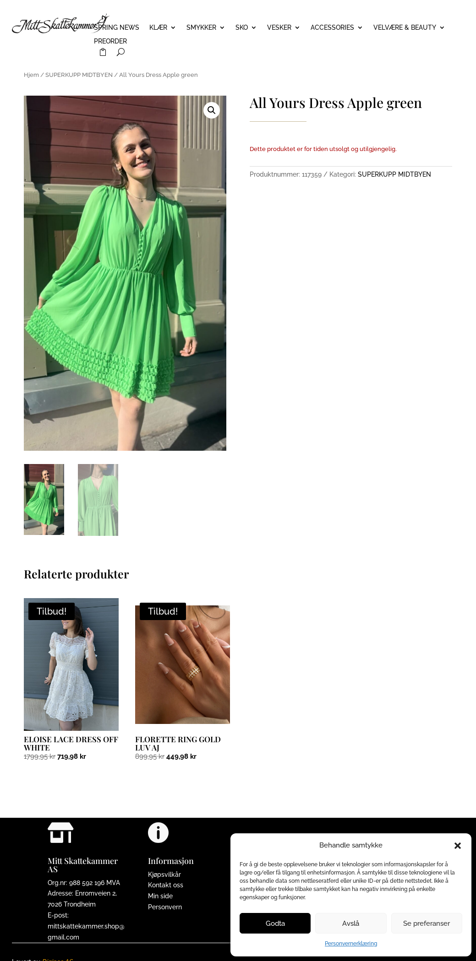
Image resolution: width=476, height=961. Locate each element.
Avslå (350, 923)
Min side (160, 896)
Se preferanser (426, 923)
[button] (457, 845)
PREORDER (110, 41)
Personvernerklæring (351, 943)
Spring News (116, 27)
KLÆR (158, 27)
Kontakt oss (165, 885)
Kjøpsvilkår (164, 874)
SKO (241, 27)
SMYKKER (201, 27)
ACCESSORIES (332, 27)
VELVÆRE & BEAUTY (404, 27)
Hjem (31, 74)
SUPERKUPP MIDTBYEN (79, 74)
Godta (275, 923)
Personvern (165, 907)
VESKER (279, 27)
